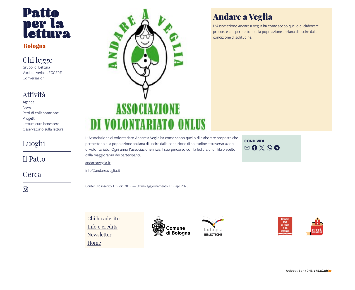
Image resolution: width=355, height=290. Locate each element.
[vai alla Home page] (47, 29)
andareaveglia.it (97, 162)
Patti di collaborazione (41, 112)
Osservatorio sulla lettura (43, 129)
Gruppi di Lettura (36, 67)
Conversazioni (34, 78)
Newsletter (99, 234)
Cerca (32, 174)
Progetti (29, 118)
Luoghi (34, 143)
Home (94, 242)
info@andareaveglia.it (102, 170)
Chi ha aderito (103, 217)
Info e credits (102, 226)
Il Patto (34, 158)
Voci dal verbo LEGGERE (42, 72)
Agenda (28, 101)
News (27, 107)
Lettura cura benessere (41, 123)
